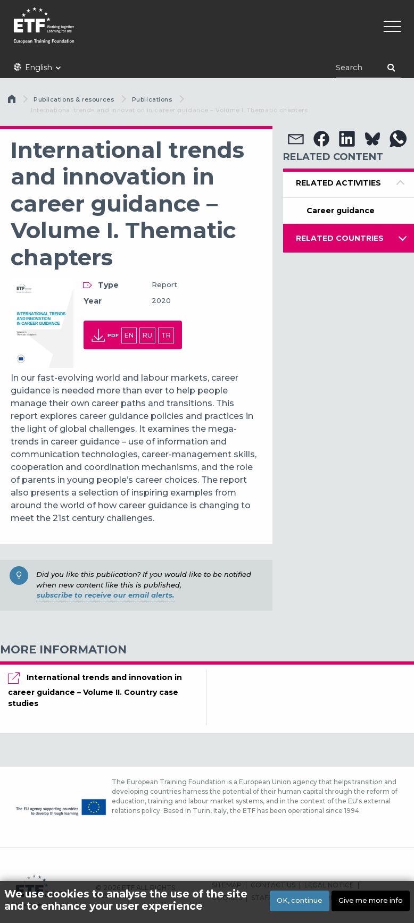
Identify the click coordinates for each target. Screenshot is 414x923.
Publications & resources (74, 99)
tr (166, 335)
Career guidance (341, 210)
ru (147, 335)
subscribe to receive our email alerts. (105, 595)
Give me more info (370, 900)
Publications (152, 99)
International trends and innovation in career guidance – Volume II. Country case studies (95, 690)
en (129, 335)
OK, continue (299, 900)
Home (12, 101)
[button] (296, 138)
